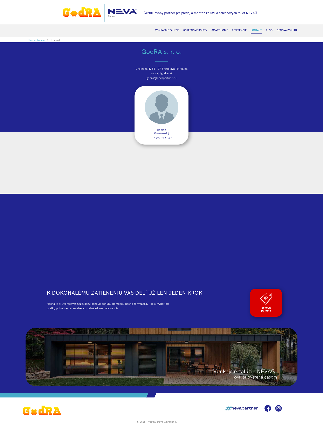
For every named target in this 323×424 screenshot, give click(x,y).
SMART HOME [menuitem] (220, 30)
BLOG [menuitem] (269, 30)
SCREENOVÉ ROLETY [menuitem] (195, 30)
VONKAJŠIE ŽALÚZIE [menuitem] (167, 30)
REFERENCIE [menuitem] (239, 30)
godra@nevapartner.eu (161, 78)
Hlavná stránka (36, 40)
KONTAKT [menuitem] (256, 30)
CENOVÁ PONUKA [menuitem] (287, 30)
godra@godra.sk (162, 73)
